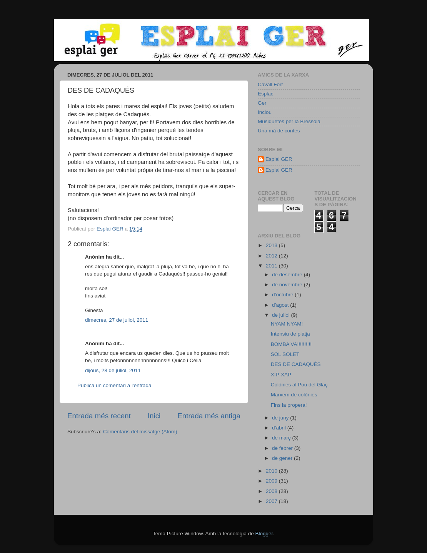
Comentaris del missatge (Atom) (140, 431)
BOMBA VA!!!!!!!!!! (291, 344)
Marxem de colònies (294, 395)
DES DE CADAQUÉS (296, 364)
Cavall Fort (270, 84)
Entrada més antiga (208, 416)
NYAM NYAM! (287, 324)
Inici (154, 416)
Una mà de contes (279, 131)
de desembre (288, 274)
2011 (272, 266)
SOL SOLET (285, 354)
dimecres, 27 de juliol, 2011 (116, 320)
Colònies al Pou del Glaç (299, 385)
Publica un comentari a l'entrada (114, 385)
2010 (272, 471)
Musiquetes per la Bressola (289, 121)
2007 (272, 501)
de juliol (281, 315)
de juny (281, 418)
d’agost (281, 305)
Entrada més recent (99, 416)
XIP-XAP (281, 375)
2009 (272, 481)
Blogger (264, 533)
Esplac (266, 94)
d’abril (279, 428)
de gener (283, 458)
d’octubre (283, 294)
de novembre (288, 284)
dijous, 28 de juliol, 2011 (113, 370)
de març (282, 438)
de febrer (283, 448)
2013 (272, 245)
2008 (272, 491)
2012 (272, 256)
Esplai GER (278, 159)
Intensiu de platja (290, 334)
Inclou (265, 112)
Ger (262, 103)
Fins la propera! (289, 405)
